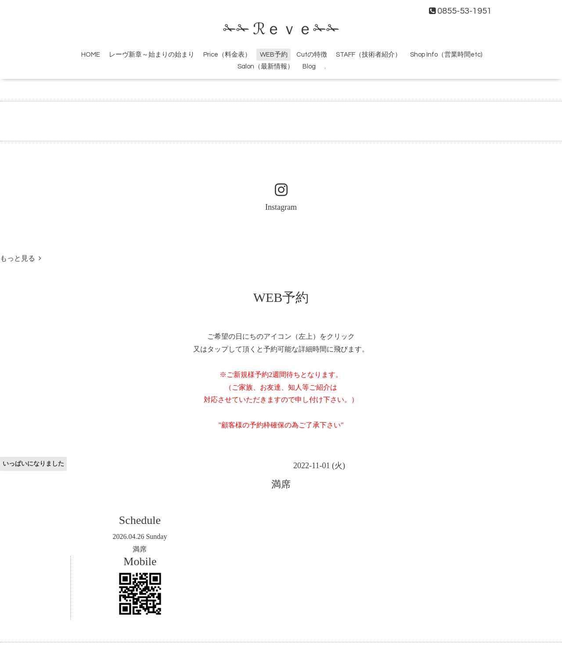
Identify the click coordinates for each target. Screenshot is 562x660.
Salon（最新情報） (266, 66)
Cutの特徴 (311, 54)
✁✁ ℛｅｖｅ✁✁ (281, 29)
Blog (309, 66)
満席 (140, 549)
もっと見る (20, 258)
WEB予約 (274, 54)
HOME (90, 54)
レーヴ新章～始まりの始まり (152, 54)
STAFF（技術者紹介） (368, 54)
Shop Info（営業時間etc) (446, 54)
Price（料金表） (227, 54)
